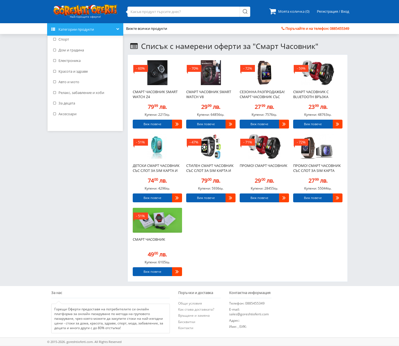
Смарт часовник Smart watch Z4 (155, 94)
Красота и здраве (70, 71)
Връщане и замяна (194, 315)
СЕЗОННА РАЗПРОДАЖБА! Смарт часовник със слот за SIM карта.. (262, 94)
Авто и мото (66, 81)
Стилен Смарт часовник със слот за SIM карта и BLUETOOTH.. (210, 168)
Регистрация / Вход (333, 11)
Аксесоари (64, 113)
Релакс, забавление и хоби (78, 92)
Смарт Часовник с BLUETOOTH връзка (311, 94)
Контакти (185, 328)
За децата (64, 103)
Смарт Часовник (149, 239)
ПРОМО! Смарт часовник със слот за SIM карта (317, 168)
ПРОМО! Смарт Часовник (263, 165)
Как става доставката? (196, 309)
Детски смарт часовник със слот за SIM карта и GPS (156, 168)
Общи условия (190, 303)
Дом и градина (68, 50)
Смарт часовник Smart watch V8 (208, 94)
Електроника (67, 60)
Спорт (61, 39)
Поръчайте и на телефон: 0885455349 (315, 28)
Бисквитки (186, 321)
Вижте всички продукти (146, 28)
